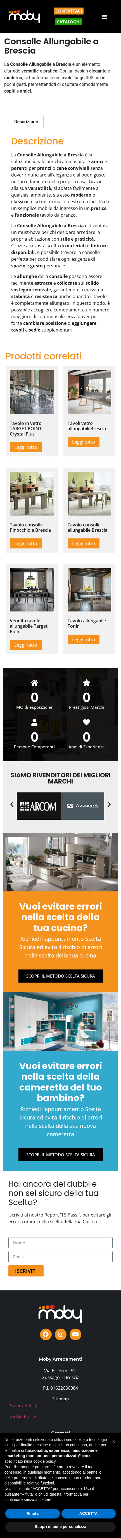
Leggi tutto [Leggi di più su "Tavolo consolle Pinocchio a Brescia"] (25, 543)
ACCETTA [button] (88, 1513)
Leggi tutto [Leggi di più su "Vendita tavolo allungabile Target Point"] (25, 645)
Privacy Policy (22, 1405)
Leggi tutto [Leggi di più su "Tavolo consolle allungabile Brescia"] (83, 543)
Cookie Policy (22, 1416)
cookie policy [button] (45, 1461)
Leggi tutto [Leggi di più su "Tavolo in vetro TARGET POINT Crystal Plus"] (25, 447)
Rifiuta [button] (32, 1513)
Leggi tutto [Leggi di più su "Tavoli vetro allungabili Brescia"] (83, 442)
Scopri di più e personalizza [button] (60, 1526)
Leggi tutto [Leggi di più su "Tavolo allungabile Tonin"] (83, 640)
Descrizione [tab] (26, 121)
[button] (104, 16)
